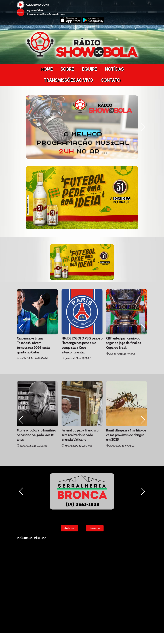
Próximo (95, 528)
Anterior (69, 528)
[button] (142, 127)
